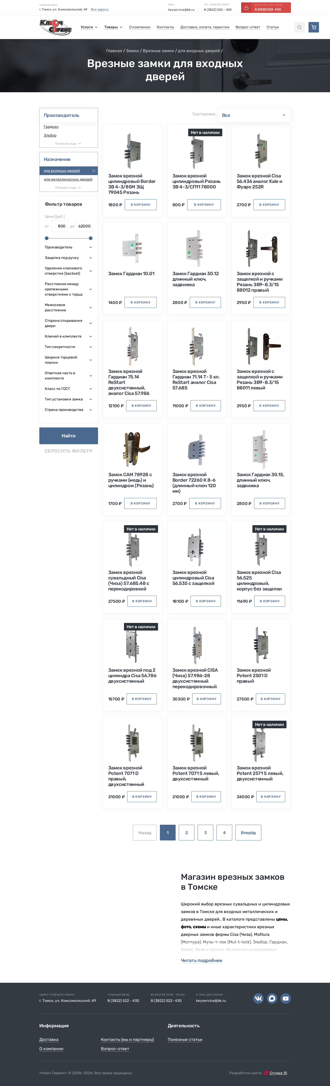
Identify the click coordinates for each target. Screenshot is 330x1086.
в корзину (141, 205)
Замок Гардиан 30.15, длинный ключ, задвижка (260, 480)
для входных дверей (199, 50)
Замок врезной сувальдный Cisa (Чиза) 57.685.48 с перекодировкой (128, 581)
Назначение (57, 159)
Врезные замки (158, 50)
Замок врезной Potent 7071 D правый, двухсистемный (126, 776)
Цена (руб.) (55, 216)
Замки (132, 50)
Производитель (61, 115)
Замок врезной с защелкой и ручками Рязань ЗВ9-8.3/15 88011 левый (260, 380)
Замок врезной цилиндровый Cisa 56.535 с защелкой (193, 578)
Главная (114, 50)
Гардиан (51, 126)
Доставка (48, 1039)
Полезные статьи (185, 1039)
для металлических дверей (68, 179)
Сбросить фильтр (69, 451)
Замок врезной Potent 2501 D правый (254, 675)
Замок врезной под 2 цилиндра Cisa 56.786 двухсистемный (132, 675)
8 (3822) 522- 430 (166, 1000)
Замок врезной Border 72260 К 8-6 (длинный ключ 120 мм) (194, 483)
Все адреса (100, 9)
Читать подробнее (201, 960)
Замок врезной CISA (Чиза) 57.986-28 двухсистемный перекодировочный (195, 678)
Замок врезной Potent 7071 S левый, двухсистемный (195, 773)
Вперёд (248, 832)
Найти (68, 436)
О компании (51, 1048)
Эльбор (50, 135)
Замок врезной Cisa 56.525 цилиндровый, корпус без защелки (259, 581)
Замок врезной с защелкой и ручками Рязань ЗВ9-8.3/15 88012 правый (260, 282)
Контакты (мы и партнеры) (127, 1039)
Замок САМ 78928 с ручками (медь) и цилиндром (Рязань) (131, 480)
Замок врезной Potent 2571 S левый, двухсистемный (260, 773)
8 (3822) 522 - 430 (218, 10)
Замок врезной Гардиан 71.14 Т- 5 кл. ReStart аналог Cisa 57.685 (196, 380)
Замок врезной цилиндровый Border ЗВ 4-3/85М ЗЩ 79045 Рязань (132, 184)
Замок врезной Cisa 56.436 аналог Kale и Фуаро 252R (259, 181)
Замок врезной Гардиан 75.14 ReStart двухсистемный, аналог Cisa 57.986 (129, 382)
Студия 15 (278, 1073)
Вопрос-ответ (115, 1048)
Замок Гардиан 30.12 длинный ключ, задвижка (195, 279)
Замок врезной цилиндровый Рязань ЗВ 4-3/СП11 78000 (196, 181)
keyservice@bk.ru (181, 10)
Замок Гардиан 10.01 (131, 273)
